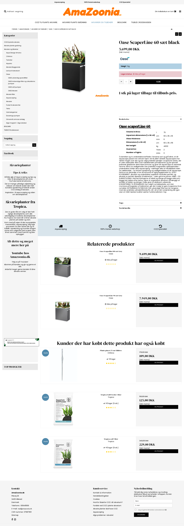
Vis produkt (158, 261)
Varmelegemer (11, 112)
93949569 (24, 505)
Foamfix (25, 232)
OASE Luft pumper (14, 87)
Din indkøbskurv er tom (165, 11)
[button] (176, 34)
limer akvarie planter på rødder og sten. (22, 219)
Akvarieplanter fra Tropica (20, 204)
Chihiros (9, 56)
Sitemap (15, 515)
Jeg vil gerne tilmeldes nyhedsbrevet (155, 509)
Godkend (141, 515)
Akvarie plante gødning (74, 22)
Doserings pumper (13, 116)
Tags (121, 203)
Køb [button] (158, 81)
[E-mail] (153, 505)
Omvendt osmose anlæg (15, 119)
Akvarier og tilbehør (102, 22)
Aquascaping (11, 98)
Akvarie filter (10, 94)
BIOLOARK (122, 22)
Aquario (9, 63)
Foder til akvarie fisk (13, 105)
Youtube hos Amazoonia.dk (20, 255)
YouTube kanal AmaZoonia (20, 181)
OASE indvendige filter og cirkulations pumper (21, 82)
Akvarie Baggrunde (13, 67)
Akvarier (9, 101)
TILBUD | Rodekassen (141, 22)
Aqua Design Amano (13, 53)
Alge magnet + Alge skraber (16, 123)
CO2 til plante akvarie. (46, 22)
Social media (124, 208)
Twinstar (9, 60)
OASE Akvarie (12, 91)
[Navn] (153, 501)
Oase (8, 74)
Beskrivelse (124, 119)
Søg (34, 145)
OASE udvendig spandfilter (18, 78)
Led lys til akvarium (13, 71)
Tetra (8, 109)
